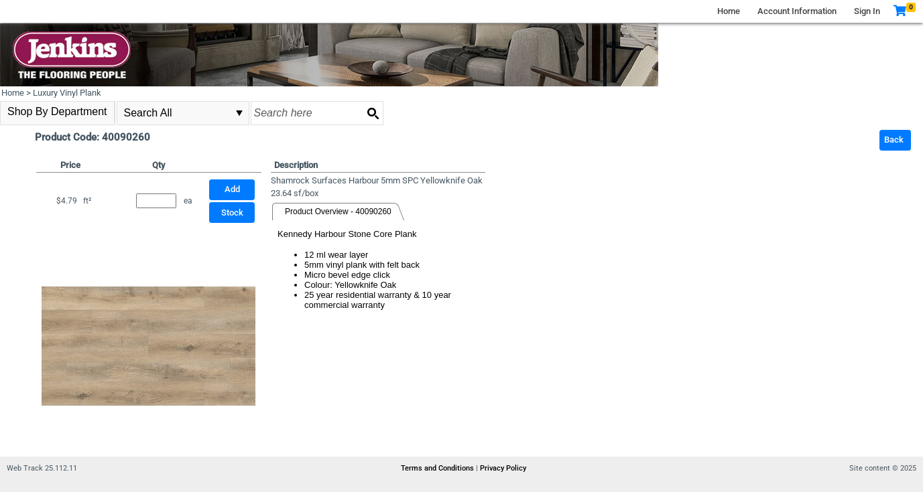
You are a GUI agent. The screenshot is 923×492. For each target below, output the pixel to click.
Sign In (867, 11)
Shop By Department (57, 111)
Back (894, 140)
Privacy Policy (503, 468)
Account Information (797, 11)
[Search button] (373, 113)
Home (728, 11)
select (239, 113)
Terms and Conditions (438, 468)
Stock (232, 213)
